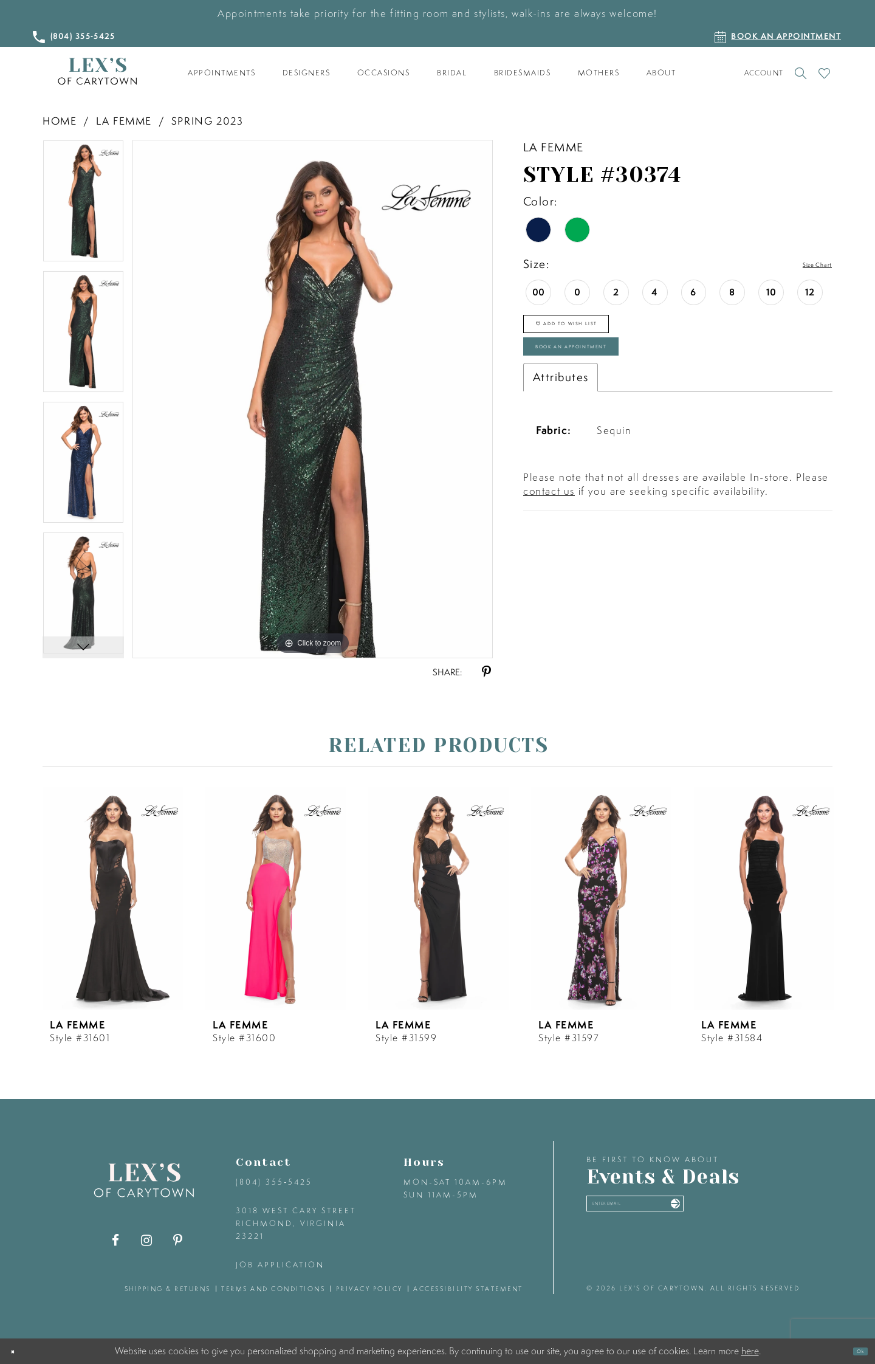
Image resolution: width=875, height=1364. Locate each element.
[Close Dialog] (19, 1351)
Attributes (560, 419)
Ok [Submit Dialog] (853, 1351)
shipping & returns (168, 1288)
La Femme (124, 121)
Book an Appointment (619, 380)
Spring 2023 (207, 121)
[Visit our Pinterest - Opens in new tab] (177, 1240)
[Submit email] (767, 1211)
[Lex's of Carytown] (97, 71)
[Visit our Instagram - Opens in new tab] (146, 1240)
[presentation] (113, 898)
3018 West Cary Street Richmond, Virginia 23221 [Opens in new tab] (296, 1223)
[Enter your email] (685, 1212)
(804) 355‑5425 (274, 1182)
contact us (549, 533)
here (750, 1350)
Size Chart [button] (803, 264)
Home (60, 121)
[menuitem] (221, 73)
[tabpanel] (83, 205)
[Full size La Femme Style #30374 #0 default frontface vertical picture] (312, 398)
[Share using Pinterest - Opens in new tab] (486, 672)
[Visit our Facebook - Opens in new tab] (115, 1240)
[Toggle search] (800, 73)
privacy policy (369, 1288)
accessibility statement (468, 1288)
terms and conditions (273, 1288)
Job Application (280, 1264)
